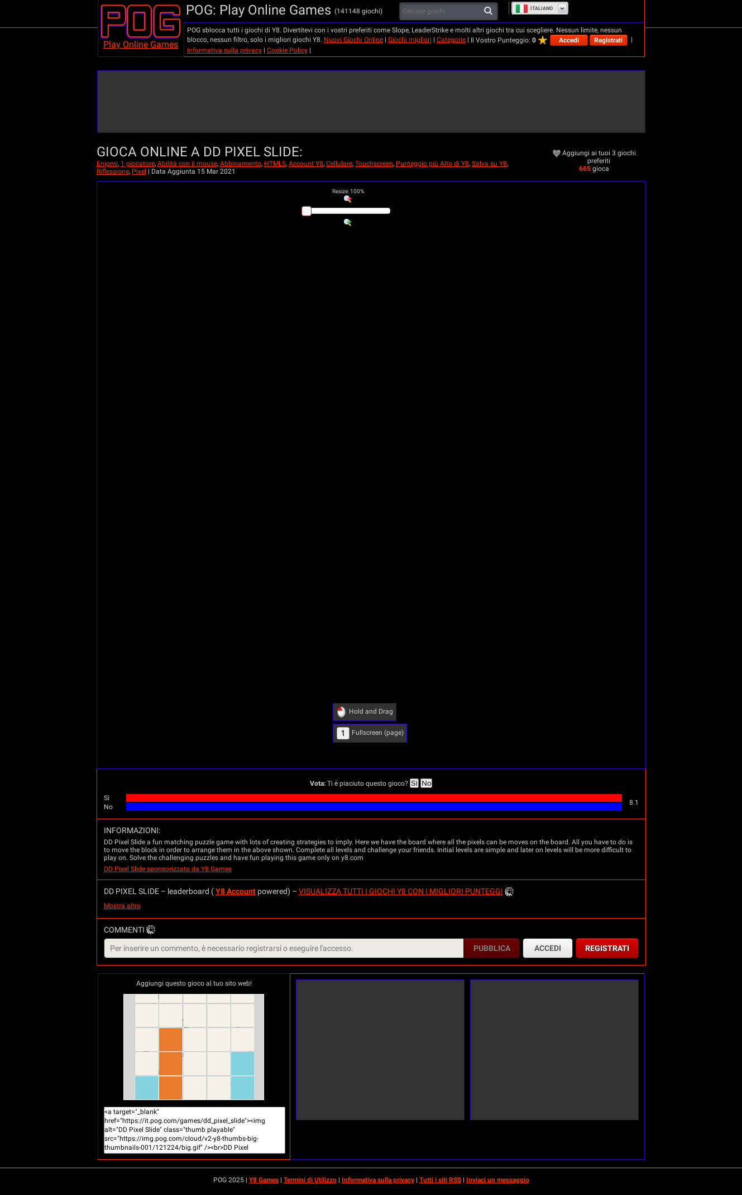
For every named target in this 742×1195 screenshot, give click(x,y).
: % (348, 191)
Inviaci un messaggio (497, 1180)
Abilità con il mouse (187, 164)
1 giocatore (138, 164)
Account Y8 (306, 164)
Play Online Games (140, 44)
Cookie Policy (287, 50)
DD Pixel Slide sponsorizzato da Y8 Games (168, 869)
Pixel (139, 171)
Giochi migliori (410, 40)
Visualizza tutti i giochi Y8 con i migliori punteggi (401, 891)
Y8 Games (264, 1180)
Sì (414, 783)
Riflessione (113, 171)
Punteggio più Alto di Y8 (432, 164)
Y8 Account (236, 891)
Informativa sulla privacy (224, 50)
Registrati (608, 40)
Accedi (569, 40)
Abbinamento (240, 164)
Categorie (451, 40)
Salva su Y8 (489, 164)
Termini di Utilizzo (310, 1180)
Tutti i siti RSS (440, 1180)
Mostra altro (122, 906)
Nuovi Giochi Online (353, 40)
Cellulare (339, 164)
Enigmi (107, 164)
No (426, 783)
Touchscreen (374, 164)
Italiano (534, 8)
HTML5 (275, 164)
